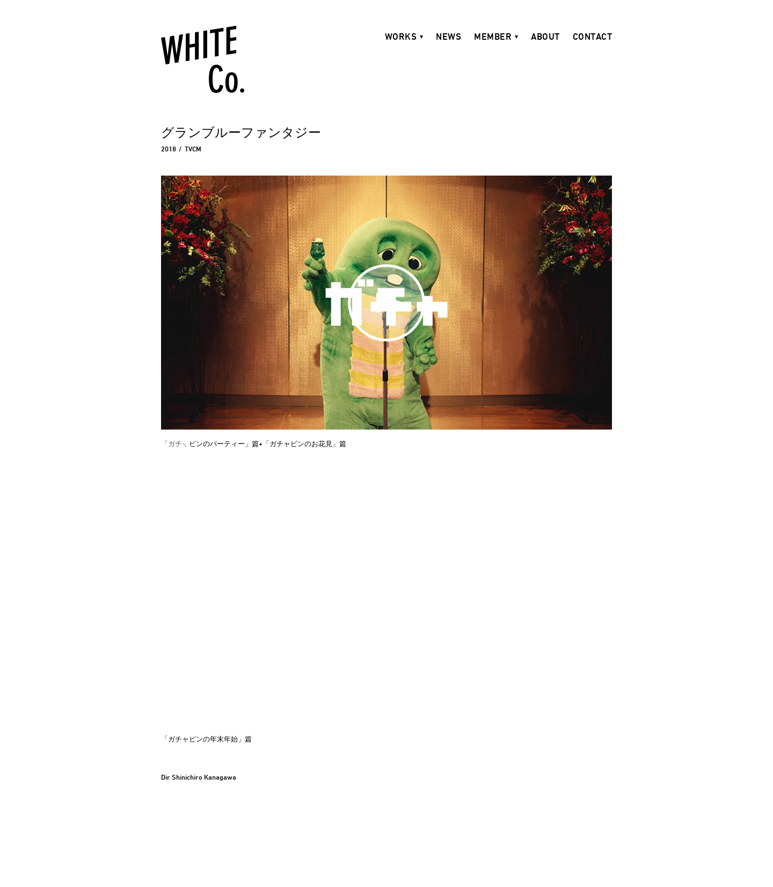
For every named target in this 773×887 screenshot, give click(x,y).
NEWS (448, 36)
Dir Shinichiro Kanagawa (198, 777)
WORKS (401, 36)
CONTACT (592, 36)
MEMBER (493, 36)
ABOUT (545, 36)
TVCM (193, 148)
